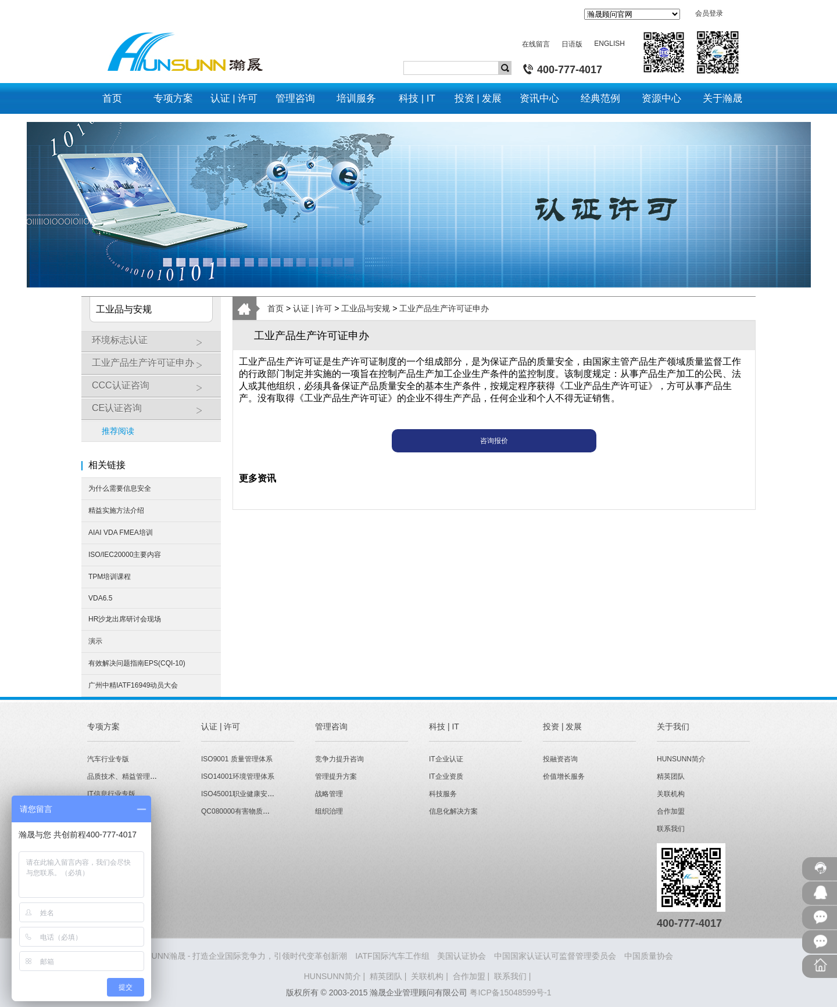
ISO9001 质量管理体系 (237, 759)
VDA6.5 (100, 598)
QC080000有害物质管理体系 (246, 811)
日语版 (571, 44)
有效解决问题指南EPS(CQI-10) (136, 663)
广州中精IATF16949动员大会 (133, 685)
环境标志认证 (153, 344)
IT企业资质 (446, 776)
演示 (95, 641)
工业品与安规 (365, 308)
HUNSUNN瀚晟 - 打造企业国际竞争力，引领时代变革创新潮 (237, 956)
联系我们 (671, 829)
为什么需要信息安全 (119, 488)
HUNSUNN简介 (681, 759)
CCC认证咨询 (153, 389)
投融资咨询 (560, 759)
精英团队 (671, 776)
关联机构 (671, 794)
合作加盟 (671, 811)
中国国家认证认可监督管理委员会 (555, 956)
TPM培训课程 (109, 577)
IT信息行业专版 (111, 794)
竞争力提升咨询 (339, 759)
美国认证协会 (461, 956)
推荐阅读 (118, 431)
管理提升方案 (336, 776)
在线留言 (536, 44)
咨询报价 (494, 441)
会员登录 (709, 13)
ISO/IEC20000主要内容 (124, 555)
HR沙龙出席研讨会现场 (124, 619)
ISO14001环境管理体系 (237, 776)
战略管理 (329, 794)
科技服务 (443, 794)
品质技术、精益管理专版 (125, 776)
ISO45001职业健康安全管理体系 (251, 794)
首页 (275, 308)
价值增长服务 (564, 776)
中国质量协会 (648, 956)
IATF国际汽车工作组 (392, 956)
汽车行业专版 (108, 759)
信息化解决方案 (453, 811)
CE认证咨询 (153, 412)
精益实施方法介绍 (116, 510)
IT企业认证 (446, 759)
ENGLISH (609, 43)
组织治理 (329, 811)
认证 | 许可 (312, 308)
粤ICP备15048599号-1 (510, 992)
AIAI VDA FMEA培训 (120, 532)
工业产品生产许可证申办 (153, 367)
